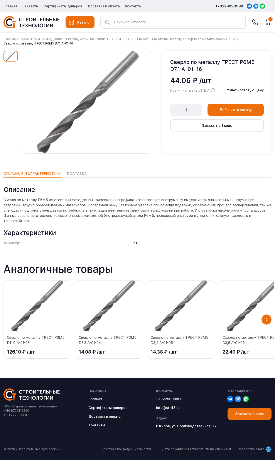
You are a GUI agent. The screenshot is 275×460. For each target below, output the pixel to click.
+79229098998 (229, 6)
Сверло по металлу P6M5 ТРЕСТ (210, 39)
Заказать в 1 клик (217, 125)
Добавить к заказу (235, 110)
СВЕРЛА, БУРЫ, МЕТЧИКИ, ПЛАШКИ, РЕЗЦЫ (99, 39)
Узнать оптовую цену (245, 90)
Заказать (30, 6)
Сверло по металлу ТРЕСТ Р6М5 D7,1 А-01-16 (38, 43)
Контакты (133, 6)
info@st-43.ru (168, 407)
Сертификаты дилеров (62, 6)
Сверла (142, 39)
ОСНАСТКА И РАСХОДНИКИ (40, 39)
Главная (10, 6)
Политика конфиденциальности (126, 449)
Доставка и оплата (104, 6)
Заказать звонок (249, 414)
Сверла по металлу (167, 39)
